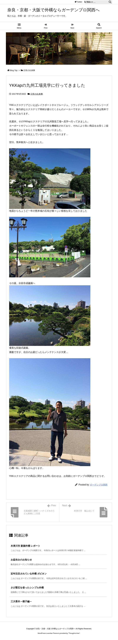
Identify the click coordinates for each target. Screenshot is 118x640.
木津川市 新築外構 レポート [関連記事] (25, 546)
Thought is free (74, 633)
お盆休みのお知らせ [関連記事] (21, 559)
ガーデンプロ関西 (99, 484)
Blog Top (13, 70)
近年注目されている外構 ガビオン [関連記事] (29, 573)
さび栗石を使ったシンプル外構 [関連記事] (27, 587)
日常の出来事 (29, 70)
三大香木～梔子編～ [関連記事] (21, 601)
